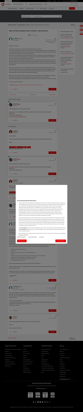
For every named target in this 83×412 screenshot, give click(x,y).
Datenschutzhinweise (21, 236)
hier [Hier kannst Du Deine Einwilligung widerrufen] (37, 206)
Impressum (41, 236)
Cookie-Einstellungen (32, 236)
